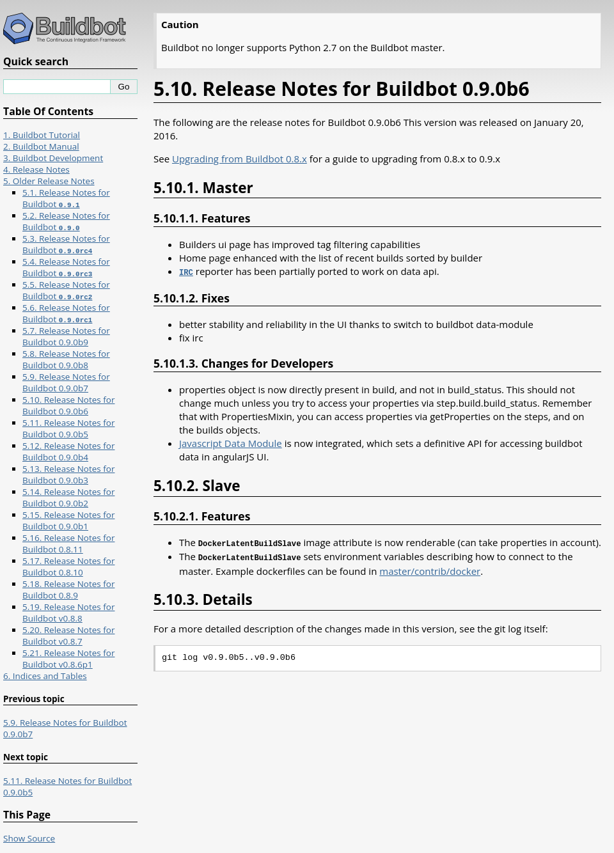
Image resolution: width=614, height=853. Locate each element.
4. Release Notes (36, 169)
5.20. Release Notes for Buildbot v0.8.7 (68, 635)
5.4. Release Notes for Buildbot (66, 267)
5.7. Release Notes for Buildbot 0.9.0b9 (66, 336)
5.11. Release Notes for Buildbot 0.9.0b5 (68, 428)
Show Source (29, 838)
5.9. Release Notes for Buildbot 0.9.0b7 (66, 382)
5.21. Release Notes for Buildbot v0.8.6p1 (68, 658)
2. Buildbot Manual (41, 146)
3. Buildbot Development (53, 158)
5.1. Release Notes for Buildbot (66, 198)
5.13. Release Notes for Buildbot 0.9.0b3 (68, 474)
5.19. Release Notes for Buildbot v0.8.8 (68, 612)
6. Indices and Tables (45, 676)
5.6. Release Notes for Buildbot (66, 313)
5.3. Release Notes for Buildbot (66, 244)
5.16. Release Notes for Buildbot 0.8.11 (68, 543)
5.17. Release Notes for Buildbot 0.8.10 (68, 566)
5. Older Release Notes (49, 181)
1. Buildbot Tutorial (41, 135)
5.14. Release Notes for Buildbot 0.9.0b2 (68, 497)
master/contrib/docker (429, 568)
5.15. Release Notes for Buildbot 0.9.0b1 (68, 520)
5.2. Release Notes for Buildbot (66, 221)
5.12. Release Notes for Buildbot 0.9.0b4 (68, 451)
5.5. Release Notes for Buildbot (66, 290)
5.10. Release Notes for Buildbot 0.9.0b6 (68, 405)
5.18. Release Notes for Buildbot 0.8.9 (68, 589)
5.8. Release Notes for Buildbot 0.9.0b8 (66, 359)
